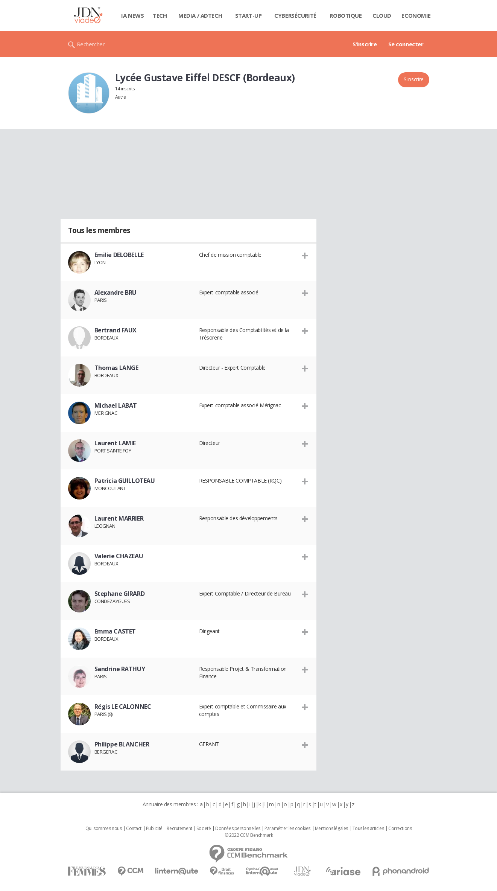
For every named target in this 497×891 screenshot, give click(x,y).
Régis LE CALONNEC (122, 706)
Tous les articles (368, 828)
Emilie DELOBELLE (119, 255)
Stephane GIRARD (119, 593)
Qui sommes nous (103, 828)
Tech (160, 15)
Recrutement (179, 828)
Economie (416, 15)
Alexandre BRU (115, 292)
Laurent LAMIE (115, 443)
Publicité (154, 828)
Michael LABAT (115, 405)
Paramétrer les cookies (287, 828)
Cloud (381, 15)
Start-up (248, 15)
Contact (133, 828)
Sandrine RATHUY (119, 669)
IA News (132, 15)
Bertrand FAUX (115, 330)
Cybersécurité (295, 15)
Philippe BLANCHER (121, 744)
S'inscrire (365, 44)
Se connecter (406, 44)
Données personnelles (237, 828)
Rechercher (91, 44)
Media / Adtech (200, 15)
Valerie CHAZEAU (118, 556)
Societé (203, 828)
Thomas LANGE (116, 368)
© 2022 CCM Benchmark (249, 835)
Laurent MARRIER (119, 518)
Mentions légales (331, 828)
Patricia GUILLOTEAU (124, 481)
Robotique (346, 15)
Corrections (400, 828)
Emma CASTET (115, 631)
